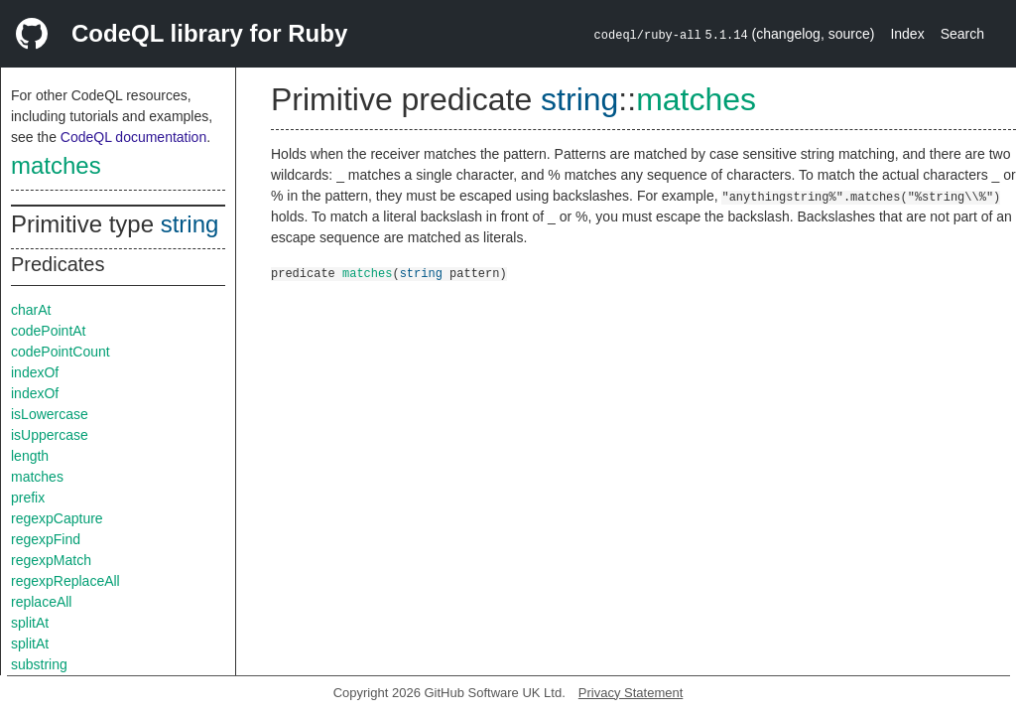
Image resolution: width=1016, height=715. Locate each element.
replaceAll (41, 602)
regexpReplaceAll (65, 581)
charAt (31, 310)
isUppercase (49, 435)
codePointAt (48, 331)
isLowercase (49, 414)
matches (56, 165)
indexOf (35, 372)
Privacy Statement (631, 692)
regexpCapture (57, 518)
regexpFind (45, 539)
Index (907, 34)
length (30, 456)
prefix (28, 497)
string (190, 224)
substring (39, 664)
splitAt (30, 623)
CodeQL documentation (133, 137)
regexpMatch (51, 560)
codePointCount (60, 351)
